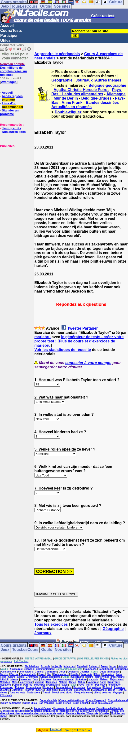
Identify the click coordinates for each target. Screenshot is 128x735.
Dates (103, 671)
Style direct (52, 690)
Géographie (61, 80)
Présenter (119, 687)
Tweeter (74, 328)
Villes (97, 692)
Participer (9, 36)
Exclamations (60, 674)
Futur (119, 674)
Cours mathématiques (71, 700)
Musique (39, 682)
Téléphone (58, 692)
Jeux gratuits (11, 128)
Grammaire (32, 677)
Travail (46, 692)
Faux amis (86, 674)
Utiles (5, 40)
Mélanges (51, 682)
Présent (107, 687)
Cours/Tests (11, 31)
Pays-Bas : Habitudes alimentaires (86, 92)
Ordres (28, 684)
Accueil (7, 26)
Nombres (93, 682)
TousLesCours (24, 6)
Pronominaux (33, 687)
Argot (113, 666)
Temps (111, 690)
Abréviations (32, 666)
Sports (40, 690)
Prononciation (63, 687)
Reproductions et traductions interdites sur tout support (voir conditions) (66, 711)
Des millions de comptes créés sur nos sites (13, 69)
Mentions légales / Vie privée (82, 713)
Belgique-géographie (107, 85)
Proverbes (79, 687)
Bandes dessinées (102, 103)
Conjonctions (9, 671)
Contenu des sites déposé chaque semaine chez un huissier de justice (62, 712)
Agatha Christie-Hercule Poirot (81, 90)
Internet (14, 679)
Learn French (63, 703)
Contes (39, 671)
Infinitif (4, 679)
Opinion (17, 684)
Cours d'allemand (118, 700)
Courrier (84, 671)
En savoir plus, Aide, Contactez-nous (74, 708)
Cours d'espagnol (96, 700)
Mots (15, 682)
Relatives (29, 690)
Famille (75, 674)
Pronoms (48, 687)
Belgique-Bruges (96, 98)
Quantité (5, 690)
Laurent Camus (42, 708)
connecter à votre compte (88, 363)
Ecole (41, 674)
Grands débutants (50, 677)
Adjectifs (57, 666)
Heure (89, 677)
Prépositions (94, 687)
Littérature (80, 679)
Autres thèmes (108, 80)
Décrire (14, 674)
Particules (53, 684)
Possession (6, 687)
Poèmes (19, 687)
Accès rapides (12, 96)
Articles (122, 666)
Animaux (94, 666)
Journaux (84, 80)
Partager (90, 328)
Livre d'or (9, 103)
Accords (45, 666)
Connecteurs (25, 671)
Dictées (4, 674)
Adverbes (69, 666)
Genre (11, 677)
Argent (104, 666)
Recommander (12, 107)
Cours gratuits (13, 646)
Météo (72, 682)
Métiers (63, 682)
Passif (64, 684)
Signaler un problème (9, 112)
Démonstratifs (28, 674)
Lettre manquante (63, 679)
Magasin (93, 679)
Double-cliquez (68, 112)
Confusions (121, 669)
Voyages (118, 692)
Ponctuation (114, 684)
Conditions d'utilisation (110, 708)
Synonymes (99, 690)
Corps (62, 671)
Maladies (5, 682)
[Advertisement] (14, 171)
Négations (5, 684)
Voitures (106, 692)
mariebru (42, 337)
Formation (108, 674)
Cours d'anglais (48, 700)
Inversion (26, 679)
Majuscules (116, 679)
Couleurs (72, 671)
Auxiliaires (16, 669)
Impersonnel (118, 677)
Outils (45, 6)
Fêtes (3, 677)
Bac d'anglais (46, 703)
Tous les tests (17, 692)
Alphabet (82, 666)
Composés (90, 669)
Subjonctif (66, 690)
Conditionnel (105, 669)
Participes (39, 684)
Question (17, 690)
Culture (116, 646)
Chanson (29, 669)
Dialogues (114, 671)
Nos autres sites (14, 132)
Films (97, 674)
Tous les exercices (51, 624)
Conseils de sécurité (12, 711)
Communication (45, 669)
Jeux (5, 6)
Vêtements (6, 695)
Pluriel (89, 684)
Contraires (51, 671)
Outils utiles (30, 703)
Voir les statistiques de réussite (62, 350)
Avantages (8, 82)
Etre (49, 674)
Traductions (33, 692)
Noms (103, 682)
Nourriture (114, 682)
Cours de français (11, 703)
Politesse (100, 684)
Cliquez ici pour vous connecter (15, 56)
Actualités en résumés (71, 107)
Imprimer (8, 99)
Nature (82, 682)
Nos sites (62, 6)
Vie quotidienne (83, 692)
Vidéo (69, 692)
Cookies (105, 713)
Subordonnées (82, 690)
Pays (81, 684)
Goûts (20, 677)
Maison (104, 679)
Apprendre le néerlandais (57, 54)
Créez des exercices (102, 703)
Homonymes (102, 677)
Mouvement (26, 682)
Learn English (80, 703)
